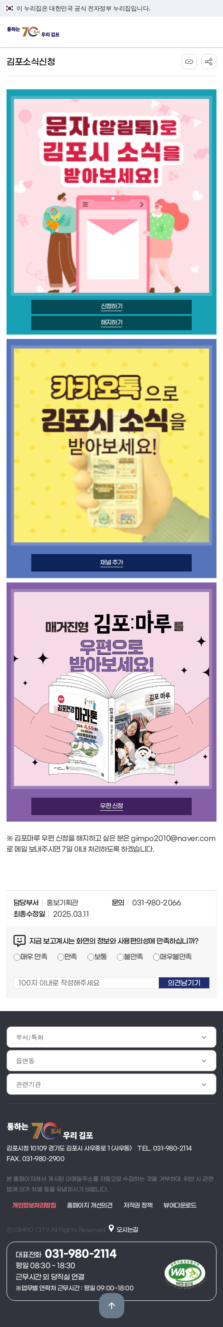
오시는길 (127, 1230)
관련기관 (28, 1084)
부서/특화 (29, 1037)
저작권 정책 (137, 1205)
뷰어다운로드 (179, 1205)
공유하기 (208, 61)
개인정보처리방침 (34, 1205)
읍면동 (25, 1060)
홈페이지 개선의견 (89, 1205)
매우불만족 (176, 956)
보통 (100, 956)
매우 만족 (33, 956)
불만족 (133, 956)
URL (189, 61)
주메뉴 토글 (210, 32)
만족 (70, 956)
